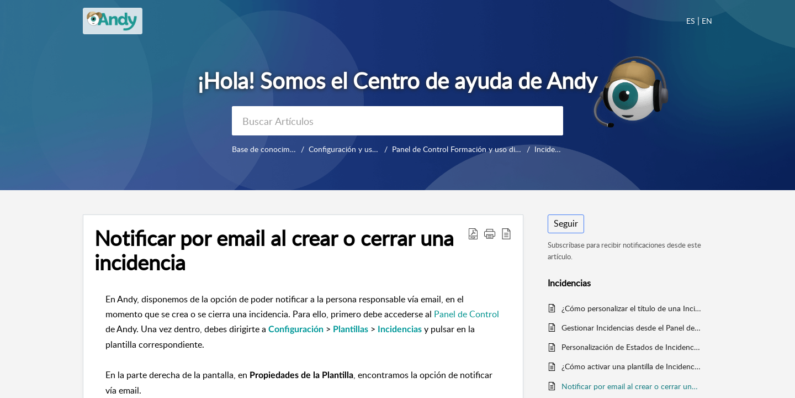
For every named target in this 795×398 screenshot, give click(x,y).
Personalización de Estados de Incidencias (631, 347)
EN (707, 20)
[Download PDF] (473, 233)
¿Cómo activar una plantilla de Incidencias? (631, 366)
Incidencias (550, 149)
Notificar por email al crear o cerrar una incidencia (274, 250)
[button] (489, 233)
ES (690, 20)
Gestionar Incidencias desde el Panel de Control (631, 327)
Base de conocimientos (271, 149)
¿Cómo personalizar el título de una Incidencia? (631, 308)
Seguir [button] (566, 223)
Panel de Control (466, 314)
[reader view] (506, 233)
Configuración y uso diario (357, 149)
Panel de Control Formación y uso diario (470, 149)
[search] (397, 120)
